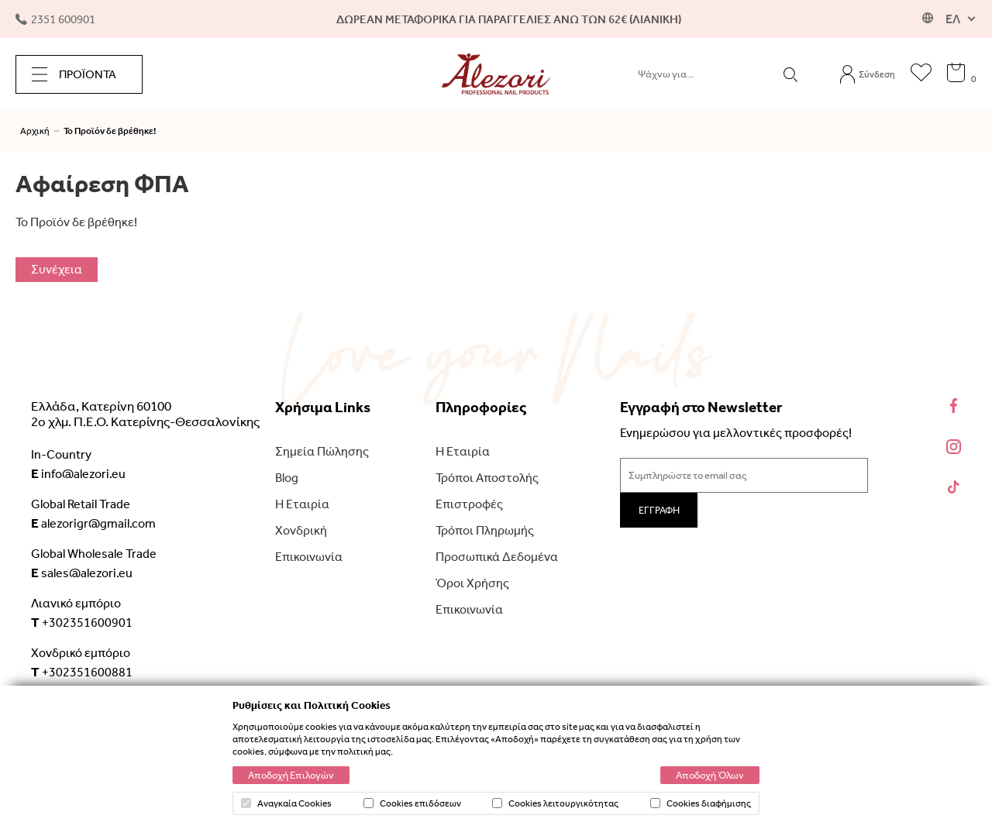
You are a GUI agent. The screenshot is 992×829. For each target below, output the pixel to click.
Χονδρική (301, 530)
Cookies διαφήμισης (700, 803)
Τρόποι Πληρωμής (485, 530)
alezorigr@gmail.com (93, 523)
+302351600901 (82, 622)
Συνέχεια (56, 269)
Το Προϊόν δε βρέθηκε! (110, 131)
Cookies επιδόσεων (412, 803)
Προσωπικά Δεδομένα (497, 556)
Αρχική (35, 131)
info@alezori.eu (78, 473)
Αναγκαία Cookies (286, 803)
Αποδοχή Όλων (710, 775)
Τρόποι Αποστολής (487, 477)
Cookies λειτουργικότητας (555, 803)
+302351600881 (82, 671)
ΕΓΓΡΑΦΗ (659, 510)
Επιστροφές (469, 504)
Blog (286, 477)
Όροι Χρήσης (472, 583)
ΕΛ (953, 19)
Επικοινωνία (309, 556)
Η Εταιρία (302, 504)
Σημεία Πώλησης (322, 451)
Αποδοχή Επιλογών (291, 775)
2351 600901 (55, 19)
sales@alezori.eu (82, 572)
